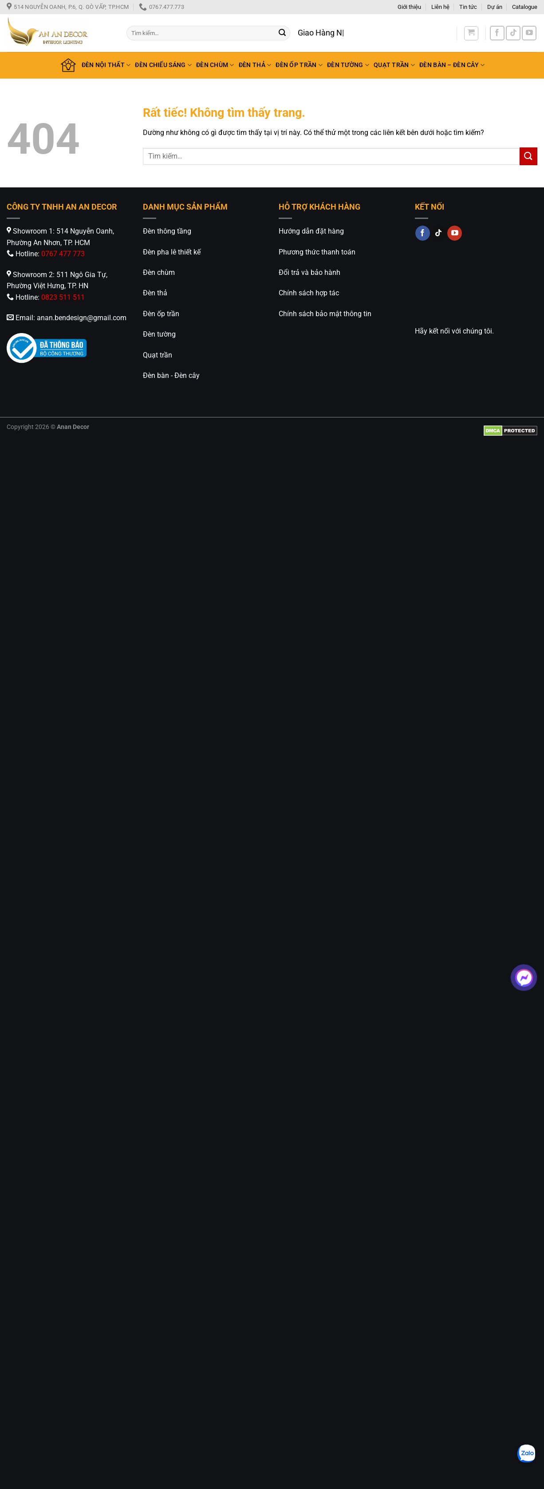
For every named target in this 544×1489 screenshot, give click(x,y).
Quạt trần (157, 355)
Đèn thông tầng (167, 231)
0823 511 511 (63, 297)
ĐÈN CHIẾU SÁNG (163, 65)
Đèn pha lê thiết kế (172, 252)
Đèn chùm (159, 272)
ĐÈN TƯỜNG (348, 65)
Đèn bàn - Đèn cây (171, 375)
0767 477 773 (63, 254)
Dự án (494, 7)
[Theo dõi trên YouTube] (529, 33)
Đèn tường (159, 334)
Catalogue (524, 7)
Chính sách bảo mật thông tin (325, 314)
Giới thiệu (409, 7)
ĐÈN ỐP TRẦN (299, 65)
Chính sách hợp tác (309, 293)
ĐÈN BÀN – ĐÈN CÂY (452, 65)
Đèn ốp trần (161, 314)
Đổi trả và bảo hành (309, 272)
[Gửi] (282, 33)
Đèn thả (155, 293)
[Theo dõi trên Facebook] (497, 33)
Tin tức (468, 7)
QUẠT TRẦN (394, 65)
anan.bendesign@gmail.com (81, 318)
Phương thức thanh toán (317, 252)
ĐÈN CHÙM (215, 65)
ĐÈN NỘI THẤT (106, 65)
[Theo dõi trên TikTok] (513, 33)
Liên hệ (440, 7)
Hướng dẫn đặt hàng (311, 231)
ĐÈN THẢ (255, 65)
